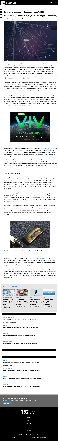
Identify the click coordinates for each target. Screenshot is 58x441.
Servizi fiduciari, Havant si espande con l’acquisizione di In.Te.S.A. (22, 302)
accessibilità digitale (8, 341)
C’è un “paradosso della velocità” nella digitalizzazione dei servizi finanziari (23, 378)
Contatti (29, 427)
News (5, 9)
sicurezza (5, 384)
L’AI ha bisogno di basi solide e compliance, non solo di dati (48, 302)
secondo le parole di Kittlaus (11, 161)
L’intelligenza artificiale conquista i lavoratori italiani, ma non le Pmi (21, 362)
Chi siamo (29, 417)
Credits (29, 430)
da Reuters (13, 205)
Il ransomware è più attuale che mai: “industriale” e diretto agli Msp (21, 386)
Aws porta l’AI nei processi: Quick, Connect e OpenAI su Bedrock (9, 302)
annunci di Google (8, 65)
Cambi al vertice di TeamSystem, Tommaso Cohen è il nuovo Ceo (36, 302)
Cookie (29, 423)
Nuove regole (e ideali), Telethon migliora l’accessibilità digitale (20, 343)
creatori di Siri (29, 69)
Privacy (29, 420)
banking (5, 376)
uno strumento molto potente (47, 148)
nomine (31, 297)
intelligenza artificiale (8, 297)
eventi (44, 297)
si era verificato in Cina (42, 258)
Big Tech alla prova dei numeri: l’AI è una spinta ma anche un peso (20, 327)
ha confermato (39, 67)
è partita (49, 179)
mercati (5, 325)
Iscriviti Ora (7, 403)
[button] (51, 3)
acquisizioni (18, 297)
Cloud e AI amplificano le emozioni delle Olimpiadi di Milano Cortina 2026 (22, 370)
